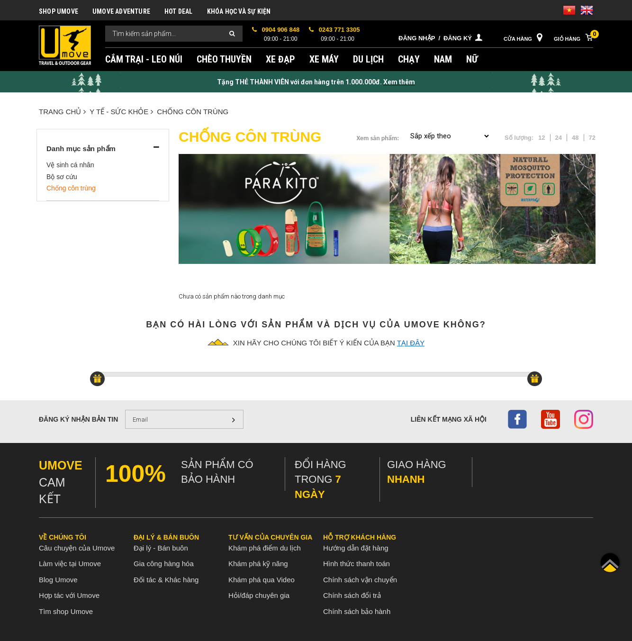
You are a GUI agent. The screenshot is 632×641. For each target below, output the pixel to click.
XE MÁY (324, 59)
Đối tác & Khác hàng (166, 580)
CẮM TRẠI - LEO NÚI (143, 59)
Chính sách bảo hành (356, 611)
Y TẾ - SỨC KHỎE (121, 112)
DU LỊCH (368, 59)
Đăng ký (457, 38)
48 (575, 137)
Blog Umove (58, 580)
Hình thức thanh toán (356, 564)
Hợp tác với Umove (69, 595)
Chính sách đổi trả (352, 595)
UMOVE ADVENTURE (121, 11)
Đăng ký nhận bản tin (78, 419)
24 (558, 137)
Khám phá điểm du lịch (264, 548)
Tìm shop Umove (66, 611)
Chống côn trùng (192, 112)
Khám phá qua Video (261, 580)
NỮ (472, 59)
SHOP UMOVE (58, 11)
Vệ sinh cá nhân (70, 165)
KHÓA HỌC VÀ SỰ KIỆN (239, 11)
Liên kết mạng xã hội (449, 419)
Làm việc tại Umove (70, 564)
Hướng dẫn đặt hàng (355, 548)
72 (592, 137)
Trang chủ (62, 112)
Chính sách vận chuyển (360, 580)
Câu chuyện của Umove (77, 548)
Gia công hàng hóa (164, 564)
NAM (443, 59)
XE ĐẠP (280, 59)
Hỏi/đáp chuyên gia (258, 595)
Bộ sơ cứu (61, 177)
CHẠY (409, 59)
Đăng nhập (416, 38)
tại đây (410, 343)
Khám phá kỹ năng (258, 564)
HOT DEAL (178, 11)
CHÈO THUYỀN (224, 59)
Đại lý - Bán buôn (161, 548)
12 (541, 137)
